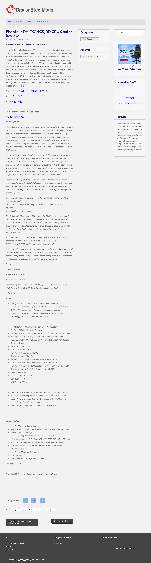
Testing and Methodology (15, 543)
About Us (9, 546)
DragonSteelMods (24, 559)
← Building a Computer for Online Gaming (19, 522)
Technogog (129, 98)
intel (40, 510)
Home (10, 22)
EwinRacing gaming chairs (129, 68)
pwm (53, 510)
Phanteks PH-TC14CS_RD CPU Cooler (35, 91)
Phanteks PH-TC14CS (15, 117)
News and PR (42, 22)
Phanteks (18, 101)
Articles (30, 22)
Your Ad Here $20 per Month (124, 548)
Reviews (19, 22)
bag (21, 510)
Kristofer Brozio (13, 39)
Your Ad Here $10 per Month (130, 103)
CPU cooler (32, 510)
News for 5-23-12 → (62, 521)
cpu (26, 510)
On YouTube (58, 543)
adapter (15, 510)
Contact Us (9, 549)
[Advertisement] (116, 7)
